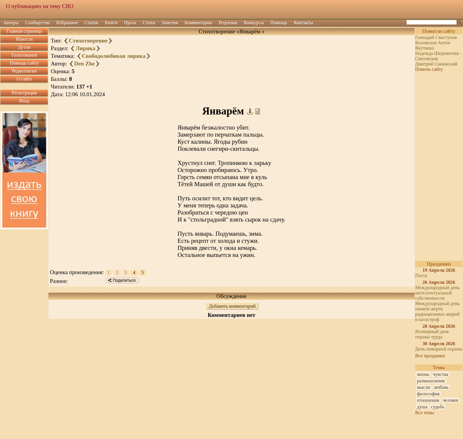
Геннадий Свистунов (436, 37)
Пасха (421, 275)
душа (422, 406)
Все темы (424, 412)
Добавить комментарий (232, 306)
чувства (440, 374)
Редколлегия (24, 70)
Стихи (149, 22)
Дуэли (24, 47)
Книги (111, 22)
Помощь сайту (24, 62)
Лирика (85, 48)
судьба (437, 406)
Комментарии (198, 22)
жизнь (423, 374)
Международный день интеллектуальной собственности (437, 293)
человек (450, 400)
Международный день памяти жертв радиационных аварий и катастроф (437, 311)
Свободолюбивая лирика (114, 56)
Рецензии (228, 22)
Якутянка (424, 47)
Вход (24, 100)
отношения (428, 400)
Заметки (170, 22)
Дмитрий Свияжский (436, 63)
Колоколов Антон (432, 42)
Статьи (91, 22)
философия (428, 393)
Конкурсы (254, 22)
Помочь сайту (429, 69)
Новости (24, 39)
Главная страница (24, 31)
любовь (441, 387)
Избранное (67, 22)
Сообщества (37, 22)
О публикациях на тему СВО (40, 6)
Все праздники (430, 355)
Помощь (278, 22)
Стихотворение (88, 40)
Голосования (24, 55)
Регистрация (24, 92)
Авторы (11, 22)
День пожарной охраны (438, 348)
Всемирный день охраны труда (432, 334)
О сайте (24, 78)
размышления (431, 380)
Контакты (303, 22)
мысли (423, 387)
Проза (130, 22)
